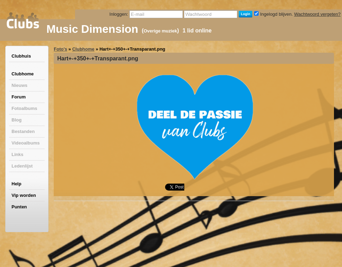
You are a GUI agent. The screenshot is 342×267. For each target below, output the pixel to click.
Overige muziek (160, 31)
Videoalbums (26, 143)
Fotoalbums (24, 108)
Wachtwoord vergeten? (317, 14)
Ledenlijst (22, 166)
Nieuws (20, 85)
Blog (17, 120)
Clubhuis (21, 56)
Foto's (60, 49)
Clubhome (23, 73)
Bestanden (23, 131)
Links (17, 154)
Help (16, 183)
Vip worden (24, 195)
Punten (19, 206)
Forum (18, 96)
